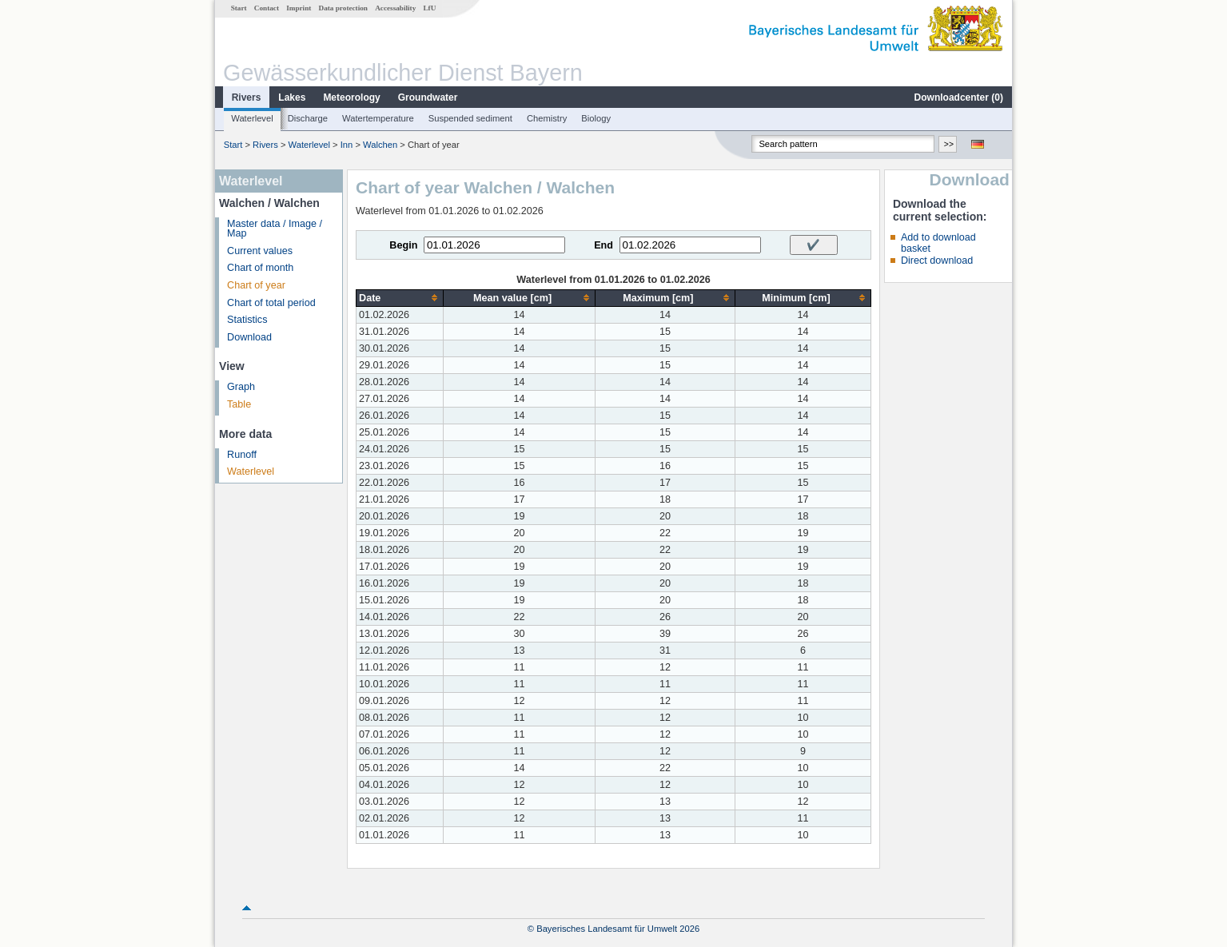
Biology (596, 118)
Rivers (246, 97)
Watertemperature (378, 118)
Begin (403, 245)
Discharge (308, 118)
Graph (241, 386)
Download (249, 337)
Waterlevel (252, 118)
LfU (429, 8)
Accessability (395, 8)
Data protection (343, 8)
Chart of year (256, 285)
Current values (260, 251)
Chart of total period (271, 302)
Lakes (291, 97)
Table (239, 404)
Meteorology (351, 97)
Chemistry (547, 118)
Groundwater (428, 97)
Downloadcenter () (958, 97)
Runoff (242, 454)
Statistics (247, 319)
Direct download (937, 260)
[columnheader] (400, 297)
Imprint (298, 8)
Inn (347, 144)
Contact (266, 8)
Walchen (380, 144)
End (603, 245)
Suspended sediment (470, 118)
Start (239, 8)
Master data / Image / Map (274, 229)
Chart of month (260, 267)
